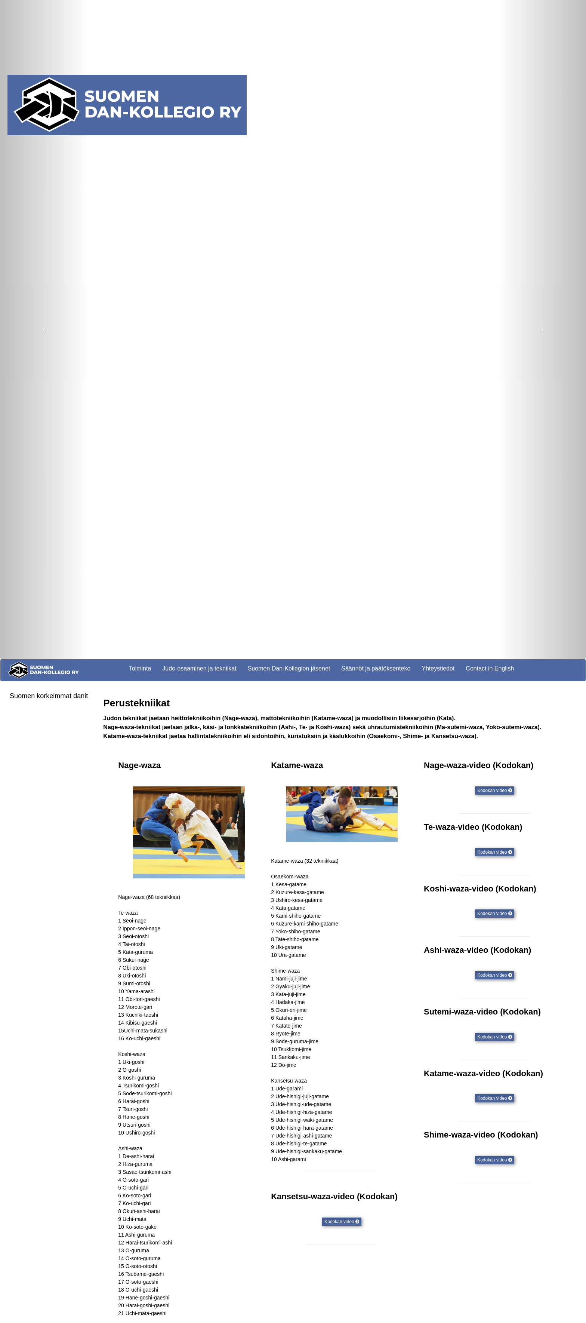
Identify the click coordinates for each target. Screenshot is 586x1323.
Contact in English (490, 668)
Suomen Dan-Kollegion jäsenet (289, 668)
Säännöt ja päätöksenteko (375, 668)
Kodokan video (494, 790)
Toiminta (140, 668)
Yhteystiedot (438, 668)
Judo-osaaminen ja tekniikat (199, 668)
